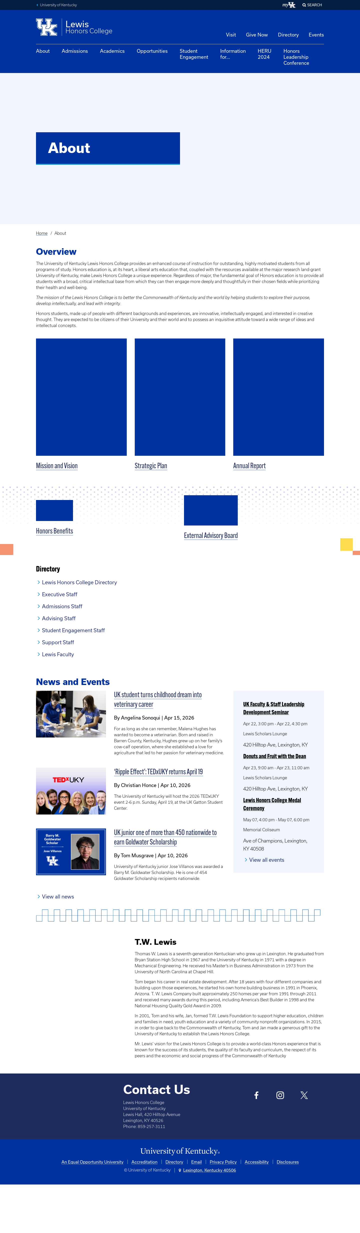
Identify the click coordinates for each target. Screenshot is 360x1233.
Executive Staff (59, 643)
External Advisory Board (211, 585)
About (43, 51)
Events (316, 35)
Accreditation (145, 1210)
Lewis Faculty (58, 703)
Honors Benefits (54, 585)
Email (196, 1210)
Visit (231, 35)
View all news (58, 945)
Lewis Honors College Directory (79, 631)
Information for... (233, 54)
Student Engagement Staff (73, 679)
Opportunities (152, 51)
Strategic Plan (151, 466)
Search (314, 5)
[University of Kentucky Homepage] (180, 1200)
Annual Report (249, 466)
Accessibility (257, 1210)
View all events (266, 909)
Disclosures (288, 1210)
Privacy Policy (223, 1210)
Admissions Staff (62, 655)
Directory (288, 35)
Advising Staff (59, 667)
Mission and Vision (57, 466)
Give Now (257, 35)
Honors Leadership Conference (296, 57)
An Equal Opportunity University (93, 1210)
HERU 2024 (265, 54)
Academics (112, 51)
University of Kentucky (58, 5)
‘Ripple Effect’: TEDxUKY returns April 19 (158, 821)
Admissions (75, 51)
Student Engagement (194, 54)
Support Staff (58, 691)
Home (42, 233)
